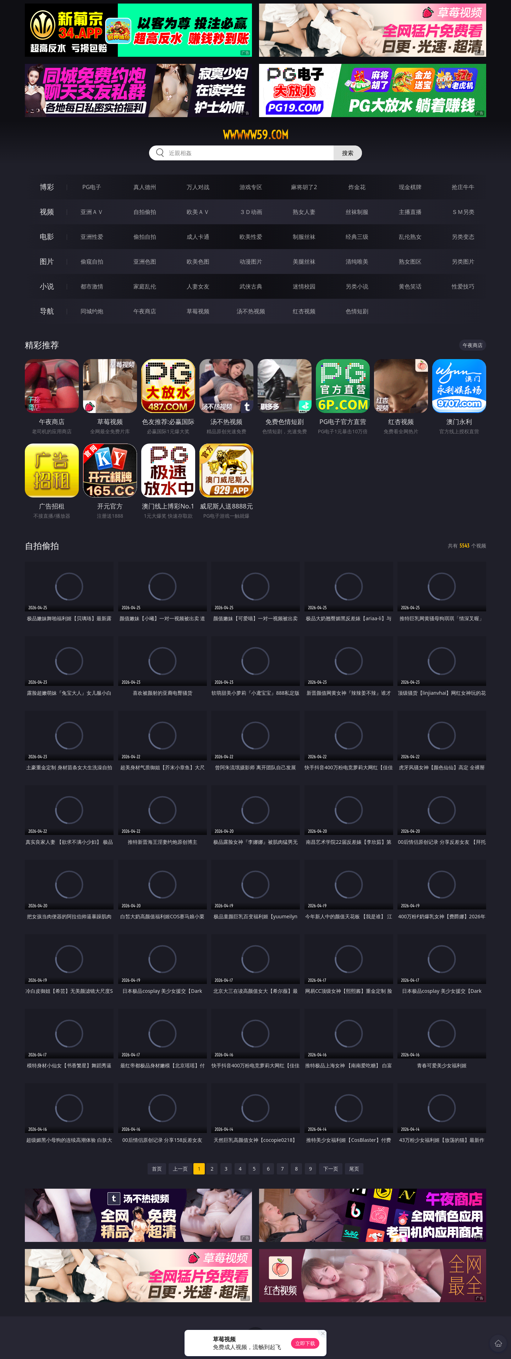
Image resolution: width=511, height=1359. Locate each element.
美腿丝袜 (304, 261)
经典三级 (357, 237)
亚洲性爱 (92, 237)
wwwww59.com (256, 135)
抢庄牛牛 (463, 187)
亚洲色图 (144, 261)
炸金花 (357, 187)
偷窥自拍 (92, 261)
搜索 (347, 153)
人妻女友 (198, 286)
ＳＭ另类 (463, 212)
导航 (47, 311)
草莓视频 (198, 311)
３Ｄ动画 (251, 212)
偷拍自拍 (144, 237)
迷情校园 (304, 286)
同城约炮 (92, 311)
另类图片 (463, 261)
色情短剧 (357, 311)
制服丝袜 (304, 237)
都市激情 (92, 286)
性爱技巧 (463, 286)
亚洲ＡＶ (92, 212)
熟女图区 (410, 261)
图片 (47, 261)
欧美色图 (198, 261)
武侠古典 (251, 286)
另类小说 (357, 286)
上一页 (180, 1168)
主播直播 (410, 212)
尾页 (354, 1168)
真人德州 (144, 187)
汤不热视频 (251, 311)
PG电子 (91, 187)
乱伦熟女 (410, 237)
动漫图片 (251, 261)
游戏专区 (251, 187)
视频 (47, 211)
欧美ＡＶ (198, 212)
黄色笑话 (410, 286)
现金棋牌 (410, 187)
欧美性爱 (251, 237)
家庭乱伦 (144, 286)
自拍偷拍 (144, 212)
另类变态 (463, 237)
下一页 (330, 1168)
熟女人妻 (304, 212)
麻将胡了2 (304, 187)
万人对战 (198, 187)
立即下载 (305, 1343)
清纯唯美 (357, 261)
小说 (47, 286)
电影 (47, 236)
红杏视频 (304, 311)
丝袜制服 (357, 212)
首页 (157, 1168)
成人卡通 (198, 237)
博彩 (47, 187)
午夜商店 (144, 311)
